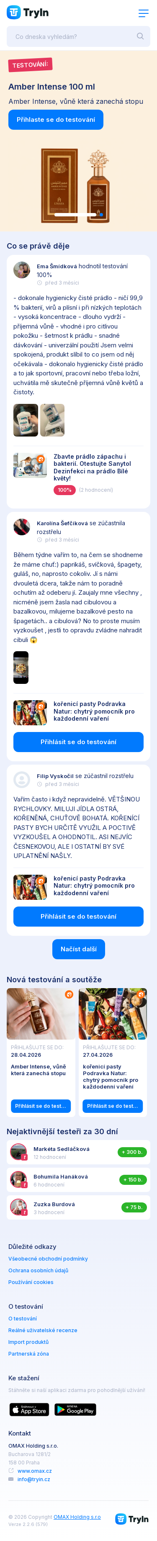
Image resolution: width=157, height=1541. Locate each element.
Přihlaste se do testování (56, 119)
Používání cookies (31, 1282)
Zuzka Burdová (54, 1204)
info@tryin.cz (34, 1479)
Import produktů (28, 1342)
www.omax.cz (35, 1471)
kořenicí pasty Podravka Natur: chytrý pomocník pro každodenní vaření (94, 711)
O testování (22, 1318)
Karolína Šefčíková (62, 523)
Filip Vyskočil (55, 776)
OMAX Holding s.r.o (77, 1517)
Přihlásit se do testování (78, 742)
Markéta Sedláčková (61, 1148)
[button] (75, 214)
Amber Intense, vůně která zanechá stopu (38, 1069)
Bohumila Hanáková (60, 1176)
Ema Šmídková (57, 266)
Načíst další (79, 949)
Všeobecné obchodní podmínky (48, 1259)
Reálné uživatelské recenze (42, 1330)
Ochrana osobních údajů (38, 1270)
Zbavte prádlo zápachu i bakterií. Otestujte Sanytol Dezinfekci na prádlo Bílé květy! (92, 467)
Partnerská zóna (28, 1354)
